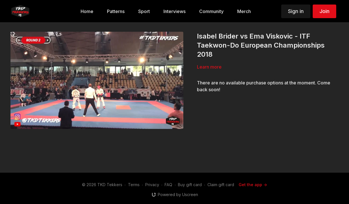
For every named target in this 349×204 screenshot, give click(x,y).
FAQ (168, 184)
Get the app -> (253, 184)
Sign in (296, 11)
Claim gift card (220, 184)
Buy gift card (190, 184)
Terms (134, 184)
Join (324, 11)
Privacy (152, 184)
